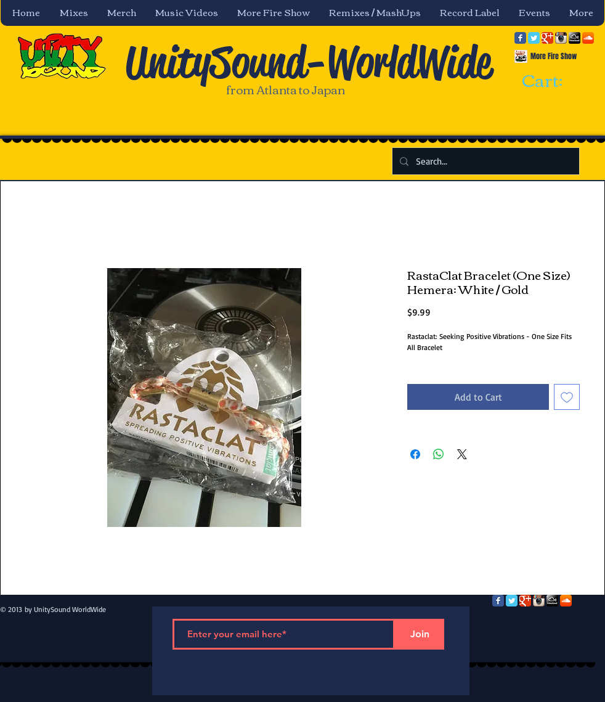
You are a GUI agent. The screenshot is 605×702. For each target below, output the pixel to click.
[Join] (419, 634)
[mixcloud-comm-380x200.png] (574, 38)
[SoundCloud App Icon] (588, 38)
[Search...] (484, 161)
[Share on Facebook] (415, 454)
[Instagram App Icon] (561, 38)
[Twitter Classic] (534, 38)
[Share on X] (462, 454)
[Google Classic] (547, 38)
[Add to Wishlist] (567, 397)
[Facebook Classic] (520, 38)
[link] (553, 81)
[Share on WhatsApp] (438, 454)
